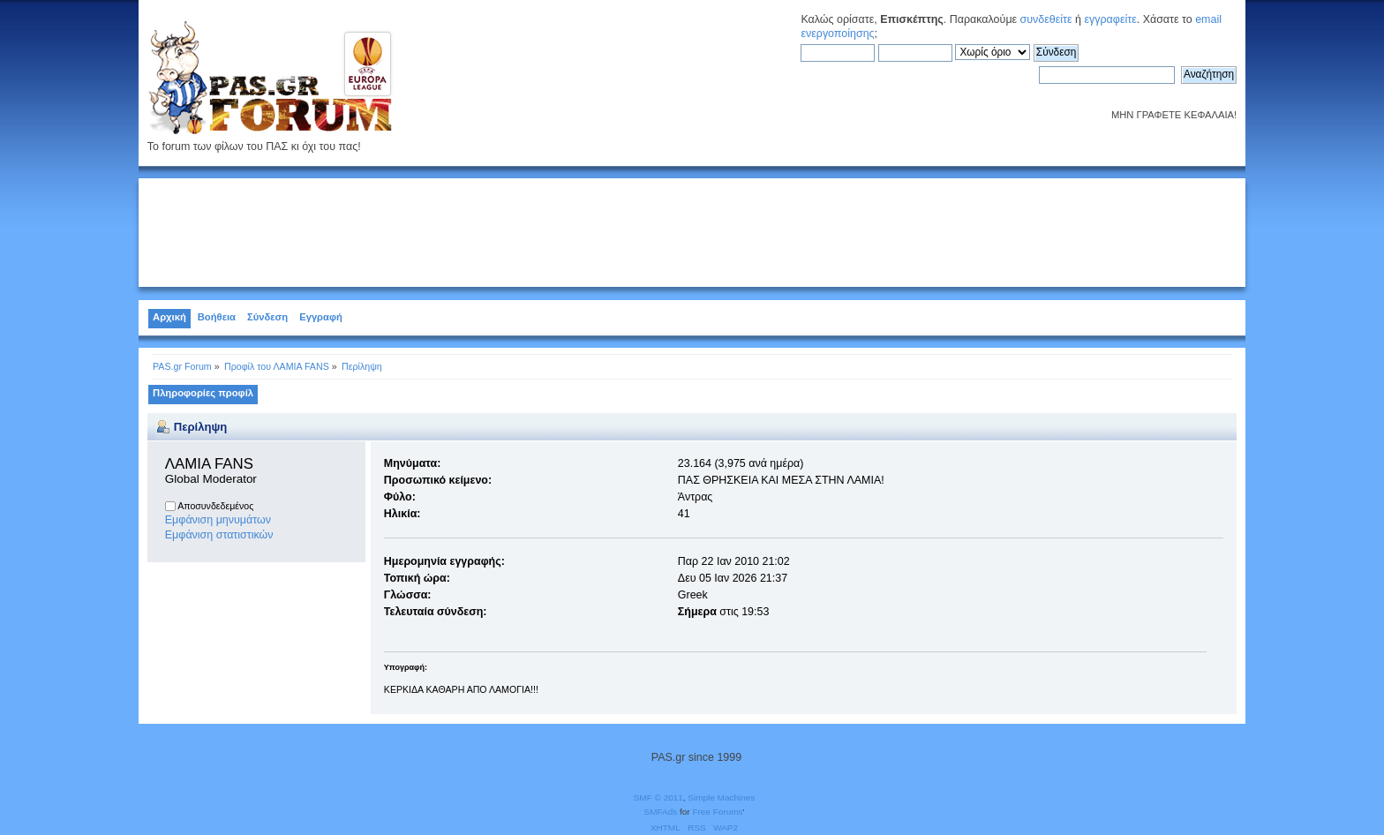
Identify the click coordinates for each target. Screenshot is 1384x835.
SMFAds (661, 811)
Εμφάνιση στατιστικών (219, 535)
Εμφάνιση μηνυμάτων (218, 520)
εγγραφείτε (1110, 19)
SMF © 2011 (658, 797)
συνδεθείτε (1046, 19)
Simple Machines (721, 797)
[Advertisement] (692, 229)
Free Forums (717, 811)
